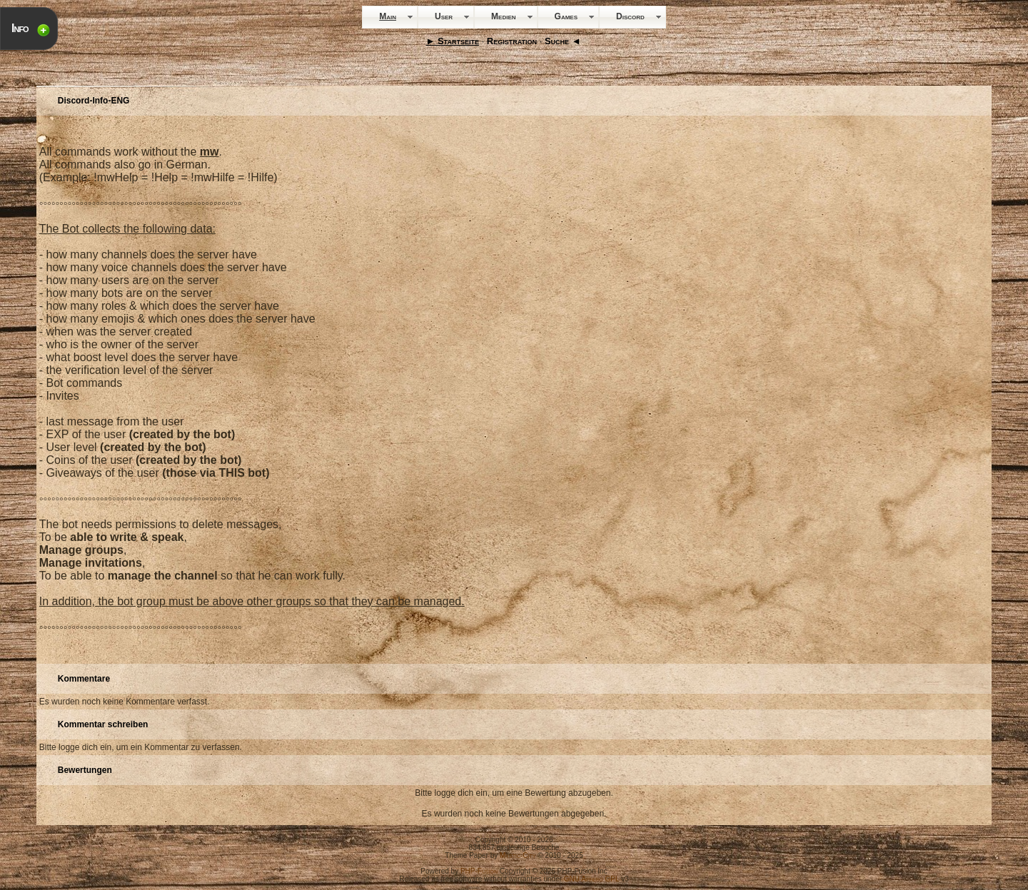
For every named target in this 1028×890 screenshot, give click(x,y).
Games (566, 16)
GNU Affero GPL (592, 879)
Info (20, 28)
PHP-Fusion (479, 871)
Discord (630, 16)
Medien (503, 16)
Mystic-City (517, 855)
